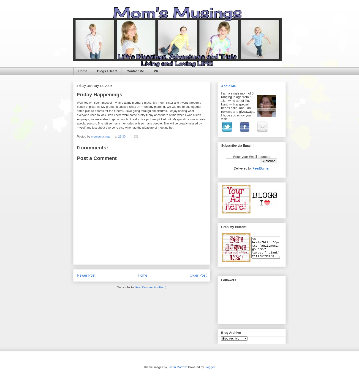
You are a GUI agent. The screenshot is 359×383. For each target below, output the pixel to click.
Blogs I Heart (107, 71)
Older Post (198, 275)
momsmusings (101, 136)
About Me (228, 86)
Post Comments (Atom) (150, 287)
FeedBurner (261, 168)
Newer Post (86, 275)
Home (82, 71)
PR (156, 71)
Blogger (210, 367)
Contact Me (135, 71)
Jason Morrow (177, 367)
